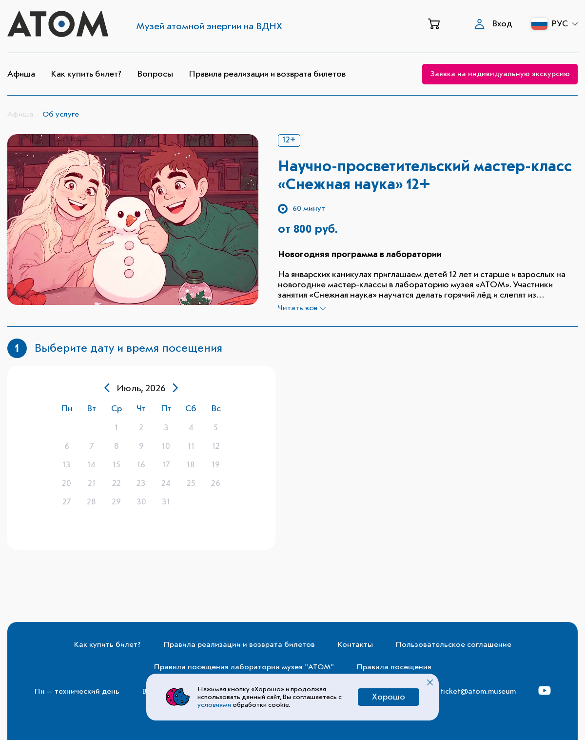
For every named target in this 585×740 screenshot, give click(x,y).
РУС (564, 24)
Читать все (302, 308)
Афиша (21, 74)
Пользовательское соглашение (453, 645)
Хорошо (388, 697)
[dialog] (141, 457)
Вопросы (155, 74)
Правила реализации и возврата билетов (267, 74)
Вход (493, 24)
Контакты (355, 645)
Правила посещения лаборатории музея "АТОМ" (244, 667)
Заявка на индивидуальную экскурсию (500, 74)
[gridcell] (66, 428)
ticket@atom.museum (478, 692)
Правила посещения (393, 667)
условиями (215, 704)
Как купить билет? (86, 74)
